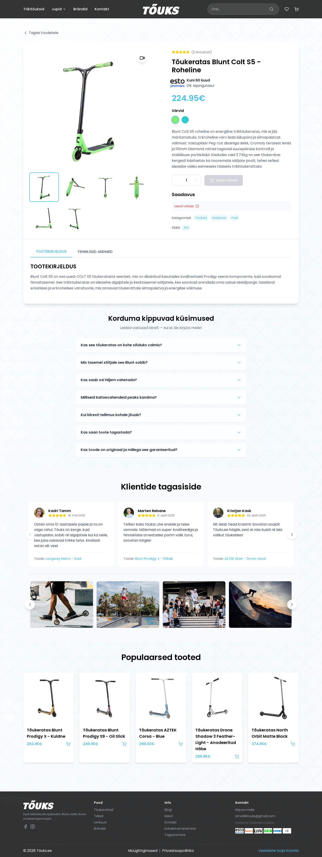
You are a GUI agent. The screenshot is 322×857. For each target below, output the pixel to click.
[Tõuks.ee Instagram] (32, 826)
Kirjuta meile (244, 810)
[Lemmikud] (286, 9)
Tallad (98, 816)
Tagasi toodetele (40, 32)
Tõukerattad (103, 810)
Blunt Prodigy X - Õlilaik (154, 558)
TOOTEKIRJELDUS (51, 251)
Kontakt (102, 9)
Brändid (80, 9)
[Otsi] (271, 9)
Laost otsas (223, 180)
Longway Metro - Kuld (63, 558)
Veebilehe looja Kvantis (278, 850)
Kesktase (219, 218)
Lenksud (100, 822)
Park (234, 218)
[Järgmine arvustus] (292, 534)
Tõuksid (201, 218)
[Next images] (292, 604)
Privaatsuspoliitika (178, 850)
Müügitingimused (142, 850)
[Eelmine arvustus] (30, 534)
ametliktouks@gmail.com (255, 816)
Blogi (168, 810)
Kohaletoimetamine (180, 828)
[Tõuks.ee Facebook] (25, 826)
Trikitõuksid (33, 9)
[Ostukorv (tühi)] (296, 9)
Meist (169, 816)
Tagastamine (175, 835)
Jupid (58, 9)
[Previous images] (30, 604)
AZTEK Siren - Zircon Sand (245, 558)
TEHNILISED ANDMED (95, 251)
